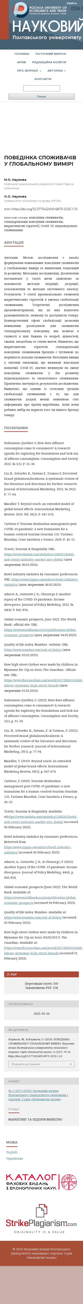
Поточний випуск (51, 53)
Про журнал (28, 70)
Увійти (72, 3)
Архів (21, 62)
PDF (13, 974)
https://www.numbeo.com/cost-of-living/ (33, 650)
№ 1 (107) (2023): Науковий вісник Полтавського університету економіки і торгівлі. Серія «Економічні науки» (38, 1095)
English (11, 1152)
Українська (14, 1158)
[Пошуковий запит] (41, 88)
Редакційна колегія (49, 62)
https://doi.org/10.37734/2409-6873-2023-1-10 (44, 209)
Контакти (42, 79)
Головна (21, 53)
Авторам (55, 70)
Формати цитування (25, 1064)
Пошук (41, 96)
